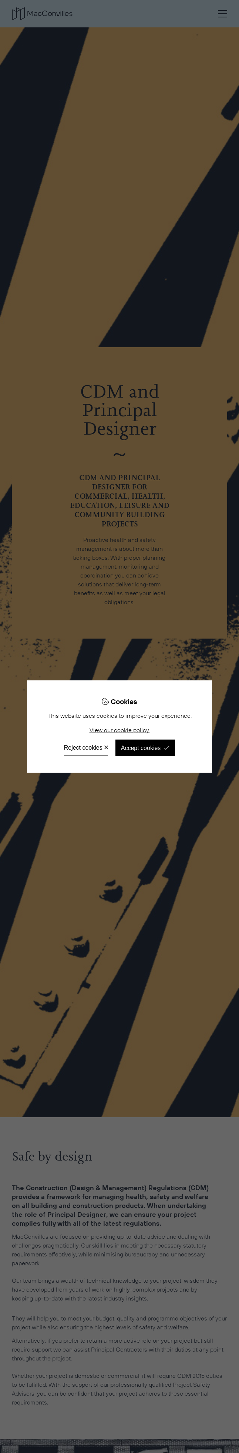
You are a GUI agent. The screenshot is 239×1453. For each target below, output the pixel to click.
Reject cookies (83, 747)
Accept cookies (141, 748)
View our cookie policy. (120, 730)
